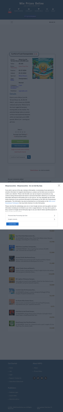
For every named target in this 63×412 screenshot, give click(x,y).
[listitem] (31, 216)
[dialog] (31, 206)
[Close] (59, 186)
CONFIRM (12, 224)
